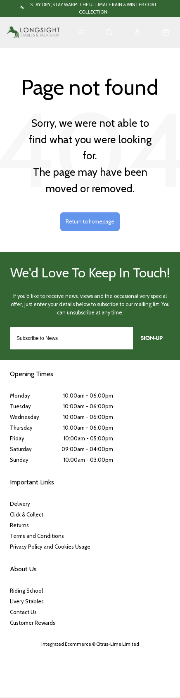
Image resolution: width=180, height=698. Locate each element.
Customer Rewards (32, 622)
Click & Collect (26, 514)
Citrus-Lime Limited (117, 644)
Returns (19, 525)
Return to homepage (90, 222)
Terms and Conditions (37, 536)
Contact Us (23, 612)
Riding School (26, 590)
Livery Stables (27, 601)
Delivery (20, 503)
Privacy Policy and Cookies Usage (50, 546)
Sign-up (151, 338)
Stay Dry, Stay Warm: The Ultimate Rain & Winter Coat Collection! (93, 8)
